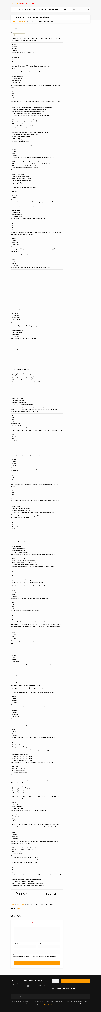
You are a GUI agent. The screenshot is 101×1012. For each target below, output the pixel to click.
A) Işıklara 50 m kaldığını (17, 398)
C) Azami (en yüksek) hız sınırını (19, 402)
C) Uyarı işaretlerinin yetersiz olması (20, 227)
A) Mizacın (14, 867)
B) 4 (13, 93)
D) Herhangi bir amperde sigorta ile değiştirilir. (22, 760)
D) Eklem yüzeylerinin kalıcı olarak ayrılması (21, 180)
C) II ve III (14, 153)
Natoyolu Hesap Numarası (28, 984)
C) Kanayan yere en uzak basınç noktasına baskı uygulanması (25, 123)
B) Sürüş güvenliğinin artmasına (19, 744)
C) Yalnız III (14, 700)
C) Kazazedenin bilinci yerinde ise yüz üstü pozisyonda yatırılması (26, 165)
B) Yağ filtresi (15, 712)
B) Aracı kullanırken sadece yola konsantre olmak (23, 617)
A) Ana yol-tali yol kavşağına (18, 330)
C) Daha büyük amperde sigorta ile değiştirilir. (22, 758)
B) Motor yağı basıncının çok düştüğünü (21, 789)
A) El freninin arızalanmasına (18, 742)
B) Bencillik (14, 834)
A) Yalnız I (14, 149)
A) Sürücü (14, 44)
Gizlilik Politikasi (41, 984)
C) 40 (13, 494)
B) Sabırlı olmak (15, 817)
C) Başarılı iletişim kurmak (17, 819)
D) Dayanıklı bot (15, 528)
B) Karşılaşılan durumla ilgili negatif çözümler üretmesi (24, 849)
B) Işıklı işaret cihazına (17, 332)
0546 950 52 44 (14, 3)
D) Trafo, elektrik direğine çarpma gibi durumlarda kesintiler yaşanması (28, 885)
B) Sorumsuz (15, 804)
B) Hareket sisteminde (17, 59)
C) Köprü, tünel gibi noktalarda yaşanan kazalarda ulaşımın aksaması (27, 883)
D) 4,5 (13, 421)
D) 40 (13, 481)
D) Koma (14, 197)
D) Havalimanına (15, 336)
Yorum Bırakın (37, 963)
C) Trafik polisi (15, 48)
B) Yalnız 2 (14, 461)
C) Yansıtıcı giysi (15, 526)
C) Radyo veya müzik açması (18, 851)
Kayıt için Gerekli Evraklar (16, 984)
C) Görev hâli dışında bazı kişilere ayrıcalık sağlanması (24, 562)
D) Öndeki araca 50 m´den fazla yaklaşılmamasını (23, 404)
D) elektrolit (14, 735)
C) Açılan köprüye (16, 334)
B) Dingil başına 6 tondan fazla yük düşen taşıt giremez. (24, 376)
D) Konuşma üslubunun (17, 873)
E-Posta (12, 35)
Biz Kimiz (64, 9)
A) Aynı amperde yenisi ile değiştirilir (20, 754)
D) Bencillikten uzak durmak (18, 820)
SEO (45, 1004)
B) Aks (13, 657)
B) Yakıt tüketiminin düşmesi (18, 768)
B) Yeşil (13, 261)
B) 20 (13, 477)
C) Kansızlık (14, 195)
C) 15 (13, 575)
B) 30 (13, 492)
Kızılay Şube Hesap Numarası (28, 987)
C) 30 (13, 479)
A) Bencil (14, 802)
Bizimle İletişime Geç (42, 985)
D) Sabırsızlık (14, 838)
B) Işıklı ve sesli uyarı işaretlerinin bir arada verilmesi (23, 560)
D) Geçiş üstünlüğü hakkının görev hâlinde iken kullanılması (25, 564)
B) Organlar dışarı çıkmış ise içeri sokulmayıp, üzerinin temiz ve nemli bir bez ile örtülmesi (32, 163)
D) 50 (13, 496)
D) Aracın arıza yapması (17, 229)
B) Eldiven (14, 524)
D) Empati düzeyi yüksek (17, 808)
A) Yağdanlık (14, 710)
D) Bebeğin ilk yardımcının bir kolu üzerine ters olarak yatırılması (26, 113)
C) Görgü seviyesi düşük (17, 806)
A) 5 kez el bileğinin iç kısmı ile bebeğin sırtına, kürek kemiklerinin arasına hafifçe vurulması (32, 107)
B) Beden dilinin (15, 869)
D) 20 (13, 577)
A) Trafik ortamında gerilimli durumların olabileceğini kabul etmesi (26, 848)
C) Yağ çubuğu (15, 714)
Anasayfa (21, 9)
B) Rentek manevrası (16, 212)
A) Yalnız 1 (14, 459)
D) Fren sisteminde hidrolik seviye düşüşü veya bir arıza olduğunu (26, 792)
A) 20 (13, 491)
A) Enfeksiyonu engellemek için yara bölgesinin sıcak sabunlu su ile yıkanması (29, 162)
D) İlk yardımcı (15, 50)
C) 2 (13, 606)
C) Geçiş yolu (15, 242)
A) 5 (13, 571)
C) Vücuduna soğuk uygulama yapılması (21, 136)
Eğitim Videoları (42, 9)
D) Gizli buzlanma (16, 319)
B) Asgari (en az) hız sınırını (18, 400)
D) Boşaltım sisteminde (17, 63)
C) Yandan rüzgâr (15, 317)
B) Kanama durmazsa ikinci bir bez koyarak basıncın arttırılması (26, 122)
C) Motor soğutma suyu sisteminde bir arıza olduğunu (24, 791)
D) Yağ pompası (15, 716)
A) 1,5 (13, 415)
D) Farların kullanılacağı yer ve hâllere (20, 552)
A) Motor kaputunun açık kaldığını (19, 787)
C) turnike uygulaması (16, 80)
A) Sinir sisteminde (16, 57)
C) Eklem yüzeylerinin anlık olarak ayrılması (21, 178)
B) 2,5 (13, 417)
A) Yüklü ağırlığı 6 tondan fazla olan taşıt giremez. (23, 374)
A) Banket (14, 238)
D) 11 (13, 97)
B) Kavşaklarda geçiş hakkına (18, 548)
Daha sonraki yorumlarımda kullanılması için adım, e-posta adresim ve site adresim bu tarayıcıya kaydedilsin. (34, 957)
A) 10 (13, 475)
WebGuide (50, 1004)
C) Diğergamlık (15, 836)
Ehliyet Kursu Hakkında (54, 9)
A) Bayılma (14, 191)
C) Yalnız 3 (14, 463)
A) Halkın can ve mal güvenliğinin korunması (21, 558)
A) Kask (13, 522)
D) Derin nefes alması (17, 853)
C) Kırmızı (14, 263)
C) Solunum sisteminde (17, 61)
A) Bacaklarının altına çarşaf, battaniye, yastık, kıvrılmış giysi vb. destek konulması (30, 132)
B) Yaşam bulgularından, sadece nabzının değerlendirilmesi (25, 134)
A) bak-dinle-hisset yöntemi (18, 76)
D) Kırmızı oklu (15, 265)
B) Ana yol (14, 240)
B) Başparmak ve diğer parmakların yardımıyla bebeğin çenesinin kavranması (29, 109)
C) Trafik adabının (16, 871)
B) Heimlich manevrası (17, 78)
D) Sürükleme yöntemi (17, 216)
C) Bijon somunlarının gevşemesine (20, 746)
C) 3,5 (13, 419)
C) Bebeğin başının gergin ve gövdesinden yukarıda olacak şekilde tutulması (29, 111)
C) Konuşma (14, 636)
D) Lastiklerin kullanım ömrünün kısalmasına (22, 748)
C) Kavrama (14, 659)
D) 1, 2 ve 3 (14, 465)
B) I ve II (14, 151)
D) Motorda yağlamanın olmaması (19, 772)
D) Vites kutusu (15, 661)
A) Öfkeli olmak (15, 815)
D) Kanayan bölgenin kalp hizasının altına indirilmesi (23, 125)
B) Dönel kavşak (15, 315)
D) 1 (13, 608)
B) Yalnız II (14, 698)
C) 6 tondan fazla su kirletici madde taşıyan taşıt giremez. (25, 378)
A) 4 (13, 602)
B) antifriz (14, 731)
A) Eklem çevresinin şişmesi (18, 174)
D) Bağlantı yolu (15, 244)
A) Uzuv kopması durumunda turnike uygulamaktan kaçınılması (26, 120)
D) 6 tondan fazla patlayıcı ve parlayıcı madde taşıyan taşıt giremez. (27, 379)
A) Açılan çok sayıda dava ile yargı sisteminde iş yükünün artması (26, 879)
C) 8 (13, 95)
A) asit (13, 729)
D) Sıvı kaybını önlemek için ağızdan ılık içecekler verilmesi (25, 167)
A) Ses (13, 632)
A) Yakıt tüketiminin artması (18, 766)
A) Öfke (13, 832)
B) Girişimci (14, 46)
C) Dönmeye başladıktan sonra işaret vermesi (22, 510)
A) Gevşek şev (15, 313)
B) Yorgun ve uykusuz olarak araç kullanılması (22, 225)
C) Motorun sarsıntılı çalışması (18, 770)
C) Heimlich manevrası (17, 214)
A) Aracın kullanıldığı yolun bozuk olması (21, 223)
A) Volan (14, 655)
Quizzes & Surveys (21, 21)
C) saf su (14, 733)
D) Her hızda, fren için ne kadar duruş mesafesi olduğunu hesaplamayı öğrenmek (30, 621)
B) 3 (13, 604)
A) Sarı (13, 259)
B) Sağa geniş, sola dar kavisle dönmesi (21, 508)
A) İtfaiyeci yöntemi (16, 210)
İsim (11, 32)
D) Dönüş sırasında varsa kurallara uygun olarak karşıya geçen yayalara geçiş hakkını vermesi (33, 512)
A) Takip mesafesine (16, 546)
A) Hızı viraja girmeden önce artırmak (20, 615)
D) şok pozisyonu (16, 82)
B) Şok (13, 193)
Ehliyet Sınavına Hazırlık (30, 9)
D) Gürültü (14, 638)
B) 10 (13, 573)
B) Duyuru (14, 634)
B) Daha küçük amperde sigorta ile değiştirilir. (22, 756)
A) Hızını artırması (16, 506)
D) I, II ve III (14, 155)
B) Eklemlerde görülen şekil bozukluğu (20, 176)
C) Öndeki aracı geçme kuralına (19, 550)
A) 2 (13, 92)
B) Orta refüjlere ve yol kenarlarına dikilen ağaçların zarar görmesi (26, 881)
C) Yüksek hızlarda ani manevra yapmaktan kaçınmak (24, 619)
